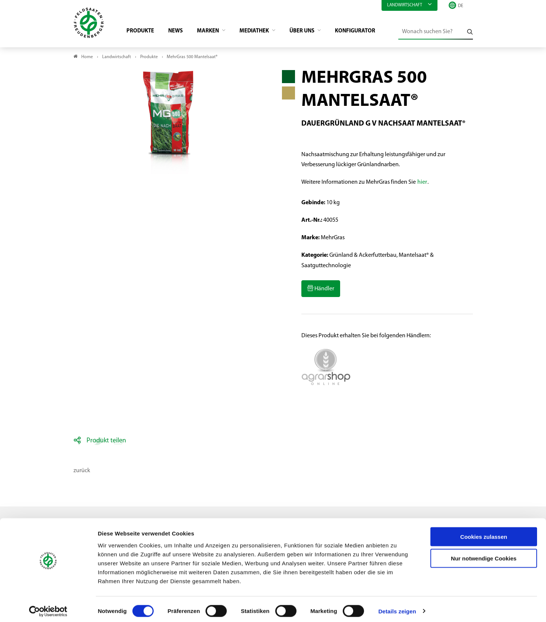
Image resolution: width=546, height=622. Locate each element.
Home (87, 58)
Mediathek (263, 32)
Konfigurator (368, 32)
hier (422, 184)
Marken (214, 32)
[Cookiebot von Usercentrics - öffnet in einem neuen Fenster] (48, 607)
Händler (323, 290)
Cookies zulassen (483, 533)
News (180, 32)
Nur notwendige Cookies (484, 555)
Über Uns (313, 32)
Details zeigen (397, 607)
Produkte (142, 32)
